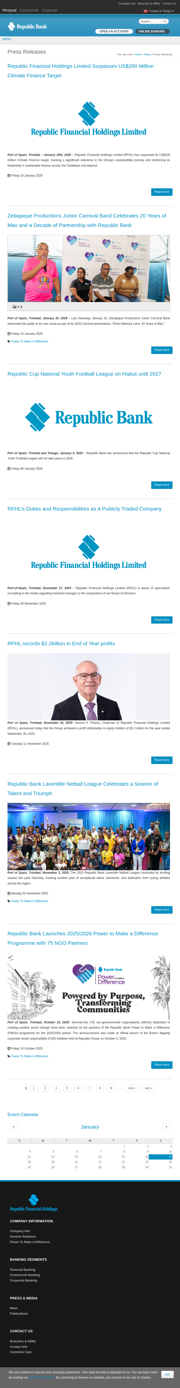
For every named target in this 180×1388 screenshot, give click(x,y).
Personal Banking (22, 1270)
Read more (161, 192)
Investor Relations (23, 1236)
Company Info (127, 3)
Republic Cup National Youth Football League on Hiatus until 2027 (84, 374)
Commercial (29, 10)
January (90, 1127)
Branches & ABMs (149, 3)
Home (138, 54)
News (147, 54)
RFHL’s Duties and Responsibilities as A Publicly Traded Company (85, 509)
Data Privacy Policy (41, 1377)
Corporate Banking (23, 1280)
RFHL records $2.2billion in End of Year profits (61, 643)
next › (132, 1088)
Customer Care (21, 1352)
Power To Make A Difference (29, 341)
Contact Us (169, 3)
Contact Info (19, 1347)
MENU (6, 39)
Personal (9, 10)
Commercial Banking (25, 1275)
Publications (19, 1313)
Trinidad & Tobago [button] (161, 10)
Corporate (49, 10)
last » (148, 1088)
